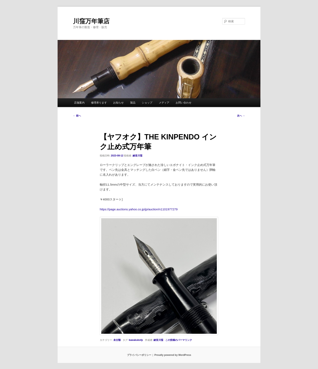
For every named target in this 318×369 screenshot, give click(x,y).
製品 (132, 102)
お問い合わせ (183, 102)
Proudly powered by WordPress (172, 355)
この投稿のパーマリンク (178, 340)
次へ (241, 115)
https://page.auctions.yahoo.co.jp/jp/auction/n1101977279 (139, 209)
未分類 (117, 340)
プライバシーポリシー (139, 355)
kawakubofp (136, 340)
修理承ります (99, 102)
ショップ (147, 102)
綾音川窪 (137, 155)
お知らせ (118, 102)
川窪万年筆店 (91, 21)
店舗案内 (79, 102)
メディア (164, 102)
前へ (77, 115)
